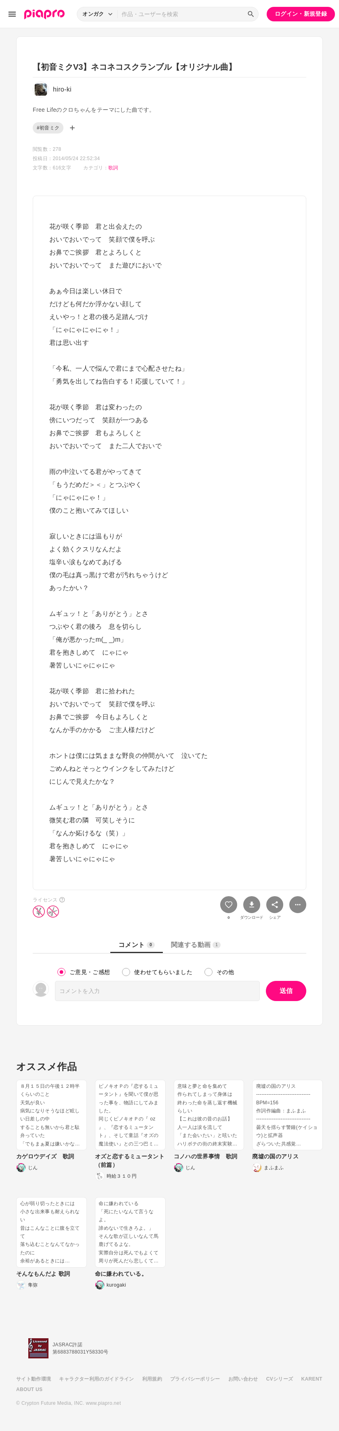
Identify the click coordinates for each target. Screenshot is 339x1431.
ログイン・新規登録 (301, 13)
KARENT (311, 1379)
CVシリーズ (279, 1379)
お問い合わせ (243, 1379)
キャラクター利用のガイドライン (96, 1379)
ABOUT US (29, 1389)
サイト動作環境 (33, 1379)
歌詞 (113, 168)
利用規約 (152, 1379)
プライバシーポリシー (195, 1379)
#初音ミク (48, 128)
